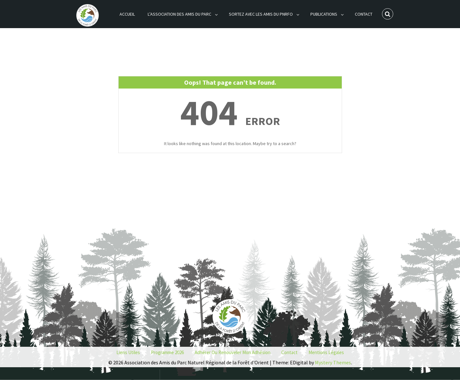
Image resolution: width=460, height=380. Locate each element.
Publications (323, 14)
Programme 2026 (167, 352)
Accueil (127, 14)
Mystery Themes (333, 362)
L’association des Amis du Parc (179, 14)
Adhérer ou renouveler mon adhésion (232, 352)
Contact (363, 14)
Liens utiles (128, 352)
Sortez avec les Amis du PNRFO (261, 14)
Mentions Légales (326, 352)
